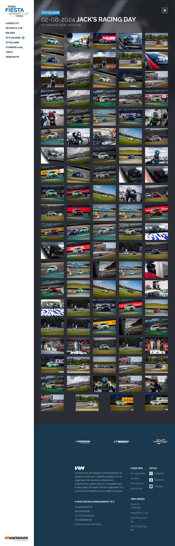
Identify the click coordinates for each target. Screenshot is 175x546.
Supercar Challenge (136, 506)
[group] (17, 539)
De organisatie (138, 473)
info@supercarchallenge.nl (88, 524)
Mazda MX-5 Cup (139, 512)
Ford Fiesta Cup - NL (139, 519)
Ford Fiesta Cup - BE (139, 528)
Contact (135, 478)
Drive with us (137, 483)
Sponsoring (136, 488)
